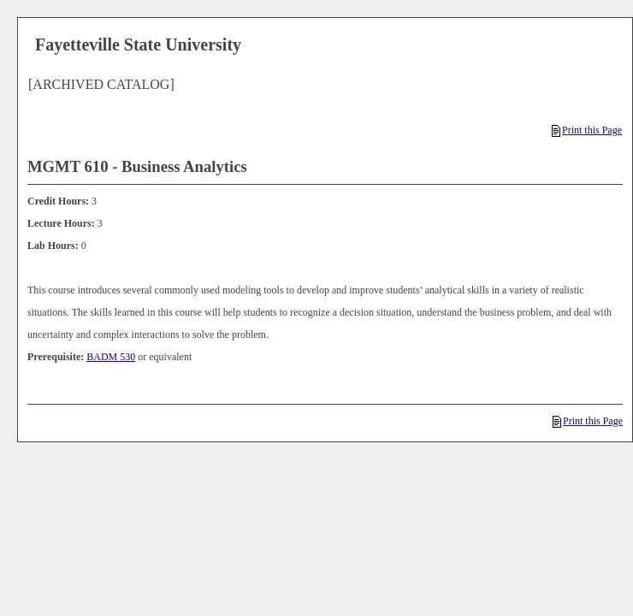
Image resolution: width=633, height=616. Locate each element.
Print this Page (587, 130)
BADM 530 (110, 357)
